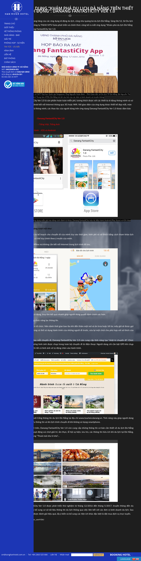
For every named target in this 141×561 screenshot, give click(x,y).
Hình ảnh (8, 50)
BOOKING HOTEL (120, 554)
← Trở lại (14, 550)
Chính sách (10, 62)
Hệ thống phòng (12, 31)
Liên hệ (7, 54)
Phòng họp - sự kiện (14, 42)
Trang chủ (9, 23)
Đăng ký (98, 554)
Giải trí (7, 39)
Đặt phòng (9, 58)
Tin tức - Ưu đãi (12, 46)
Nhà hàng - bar (12, 35)
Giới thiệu (9, 27)
